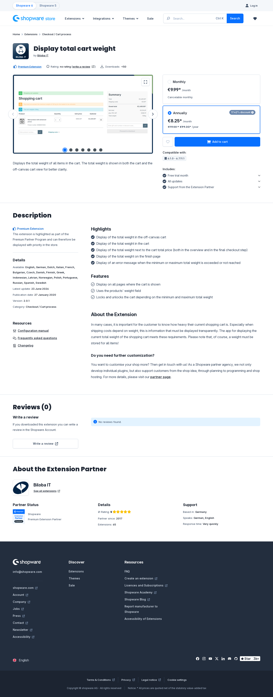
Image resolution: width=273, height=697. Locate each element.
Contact (20, 622)
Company (21, 601)
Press (19, 615)
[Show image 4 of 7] (82, 150)
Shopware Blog (137, 599)
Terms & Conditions (101, 680)
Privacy (128, 680)
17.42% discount (242, 112)
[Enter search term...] (195, 18)
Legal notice (151, 680)
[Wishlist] (255, 18)
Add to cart (217, 142)
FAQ (127, 571)
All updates (172, 181)
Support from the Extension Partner (188, 186)
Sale (72, 585)
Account (20, 594)
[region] (83, 114)
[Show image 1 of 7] (64, 150)
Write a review (45, 443)
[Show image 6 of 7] (94, 150)
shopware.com (25, 587)
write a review (83, 66)
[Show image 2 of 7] (70, 150)
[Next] (153, 114)
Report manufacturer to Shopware (141, 609)
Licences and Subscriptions (146, 585)
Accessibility (23, 636)
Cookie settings (177, 679)
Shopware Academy (140, 592)
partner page (160, 377)
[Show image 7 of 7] (100, 150)
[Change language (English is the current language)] (21, 660)
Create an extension (141, 578)
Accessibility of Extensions (143, 618)
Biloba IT (42, 55)
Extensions (76, 571)
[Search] (235, 18)
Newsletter (22, 629)
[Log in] (251, 6)
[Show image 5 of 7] (88, 150)
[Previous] (13, 114)
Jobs (18, 608)
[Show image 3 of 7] (76, 150)
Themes (74, 578)
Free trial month (175, 175)
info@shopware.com (27, 571)
